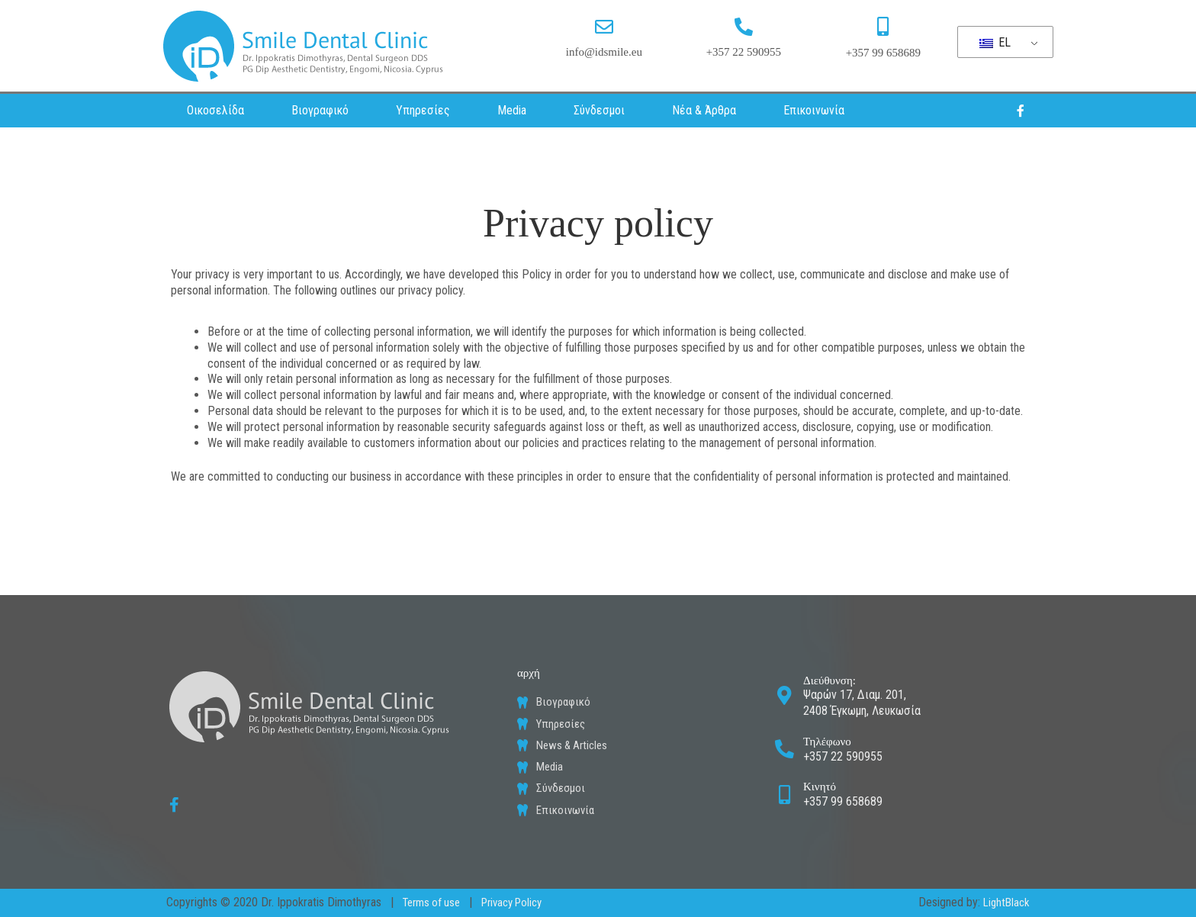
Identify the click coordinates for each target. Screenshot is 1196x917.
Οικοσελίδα (215, 110)
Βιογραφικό (320, 110)
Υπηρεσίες (423, 110)
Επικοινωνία (813, 110)
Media (511, 110)
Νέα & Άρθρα (704, 110)
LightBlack (1004, 902)
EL (995, 42)
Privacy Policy (521, 902)
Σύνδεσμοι (599, 110)
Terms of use (434, 902)
